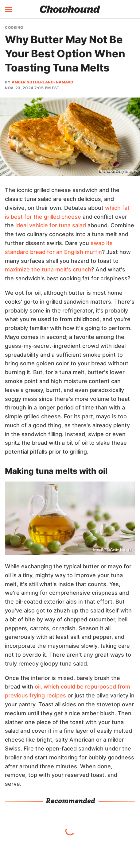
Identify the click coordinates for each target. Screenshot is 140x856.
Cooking (14, 27)
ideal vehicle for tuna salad (50, 225)
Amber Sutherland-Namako (42, 82)
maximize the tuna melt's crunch (48, 269)
